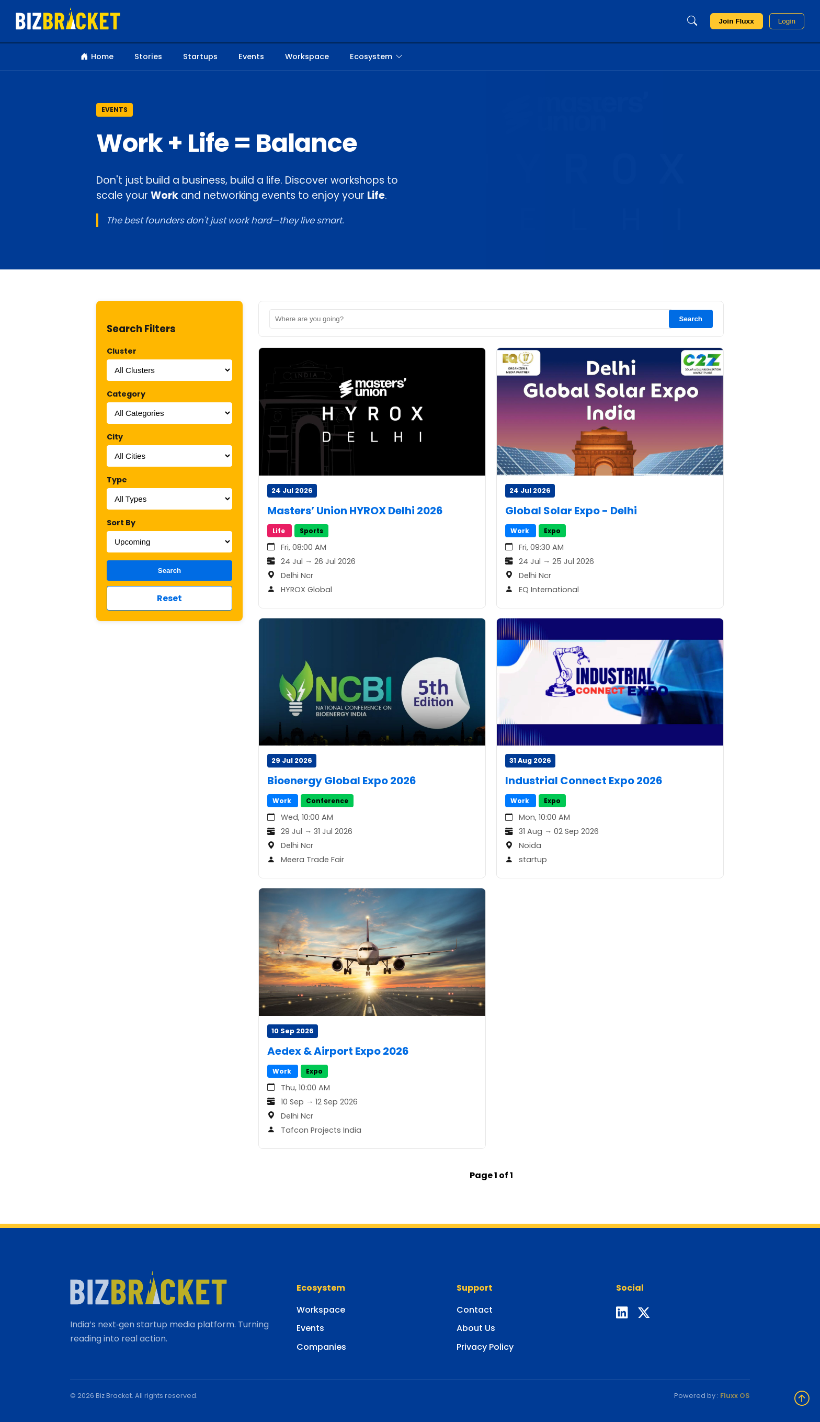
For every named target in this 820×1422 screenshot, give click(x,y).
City (115, 437)
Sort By (121, 522)
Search (169, 570)
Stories (148, 56)
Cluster (121, 351)
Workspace (307, 56)
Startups (200, 56)
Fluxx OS (735, 1395)
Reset (169, 598)
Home (97, 56)
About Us (476, 1328)
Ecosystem (376, 56)
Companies (321, 1347)
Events (251, 56)
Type (117, 480)
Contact (475, 1310)
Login (786, 21)
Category (126, 394)
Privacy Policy (485, 1347)
